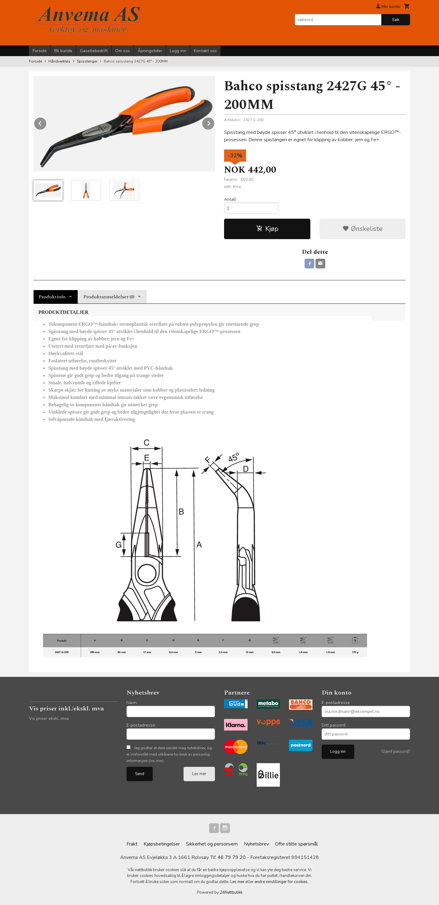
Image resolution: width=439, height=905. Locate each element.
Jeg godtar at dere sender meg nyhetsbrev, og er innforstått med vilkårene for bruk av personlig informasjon (169, 754)
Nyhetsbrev (256, 844)
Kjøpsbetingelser (162, 844)
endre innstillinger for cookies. (282, 882)
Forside (40, 51)
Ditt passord (333, 725)
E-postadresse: (141, 725)
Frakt (132, 844)
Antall (230, 199)
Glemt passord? (395, 751)
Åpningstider (149, 51)
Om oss (122, 51)
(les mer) (155, 760)
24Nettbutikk (231, 892)
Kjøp (267, 228)
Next (214, 122)
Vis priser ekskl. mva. (49, 718)
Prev (46, 122)
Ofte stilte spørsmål (296, 844)
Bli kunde (63, 51)
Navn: (132, 703)
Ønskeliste (362, 228)
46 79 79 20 (232, 857)
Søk (395, 20)
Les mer (199, 774)
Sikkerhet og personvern (212, 844)
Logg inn (178, 51)
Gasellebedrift (94, 51)
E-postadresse (336, 703)
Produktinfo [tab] (52, 296)
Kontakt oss (205, 51)
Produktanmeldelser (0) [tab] (108, 296)
